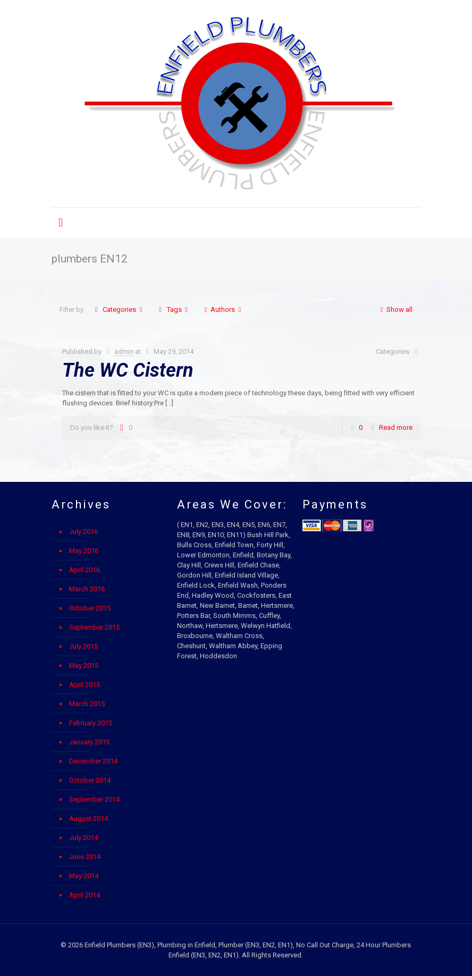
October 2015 (90, 608)
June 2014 (84, 857)
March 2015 (87, 704)
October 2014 (90, 780)
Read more (395, 427)
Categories (118, 309)
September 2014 (94, 799)
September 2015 (94, 627)
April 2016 (84, 570)
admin (123, 351)
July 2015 (83, 646)
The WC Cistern (127, 370)
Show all (394, 309)
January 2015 (89, 742)
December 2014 (93, 761)
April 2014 (84, 895)
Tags (173, 309)
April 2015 (84, 685)
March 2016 (87, 589)
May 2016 (83, 551)
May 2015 (83, 665)
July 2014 (83, 838)
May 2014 (83, 876)
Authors (223, 309)
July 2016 (83, 532)
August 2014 (88, 818)
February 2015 (90, 723)
